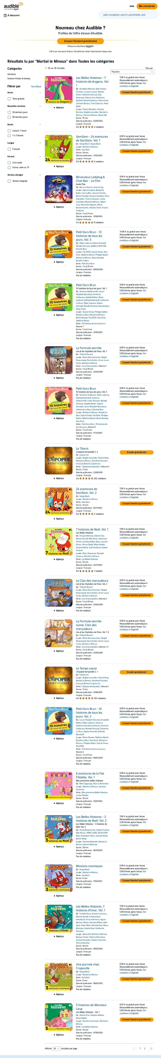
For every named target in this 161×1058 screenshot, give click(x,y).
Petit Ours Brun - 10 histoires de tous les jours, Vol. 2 (89, 712)
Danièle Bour (81, 249)
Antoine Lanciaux (99, 914)
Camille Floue (85, 914)
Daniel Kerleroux (91, 100)
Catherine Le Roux (84, 409)
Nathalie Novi (97, 925)
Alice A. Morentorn (101, 784)
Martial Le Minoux (90, 147)
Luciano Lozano (90, 92)
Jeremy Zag (98, 187)
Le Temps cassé (86, 668)
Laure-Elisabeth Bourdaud (95, 407)
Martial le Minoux (92, 202)
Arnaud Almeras (93, 919)
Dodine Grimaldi (99, 243)
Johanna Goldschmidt (88, 291)
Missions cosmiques (89, 866)
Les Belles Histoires (90, 559)
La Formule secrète (88, 348)
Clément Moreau (90, 115)
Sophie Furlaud (102, 830)
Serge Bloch (84, 144)
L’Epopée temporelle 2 (91, 467)
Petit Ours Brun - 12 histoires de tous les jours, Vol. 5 (89, 236)
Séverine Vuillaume (87, 395)
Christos (79, 92)
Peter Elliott (86, 925)
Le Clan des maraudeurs (92, 581)
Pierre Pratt (103, 100)
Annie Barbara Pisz (87, 830)
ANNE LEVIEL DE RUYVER (97, 833)
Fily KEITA (87, 252)
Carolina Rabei (89, 542)
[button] (80, 41)
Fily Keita (96, 415)
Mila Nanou (93, 539)
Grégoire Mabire (97, 1015)
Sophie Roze (89, 928)
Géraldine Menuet (87, 89)
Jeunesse (11, 74)
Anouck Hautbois (96, 196)
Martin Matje (81, 839)
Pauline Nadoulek (90, 842)
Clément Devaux (83, 103)
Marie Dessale (98, 258)
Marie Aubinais (93, 726)
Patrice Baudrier (89, 109)
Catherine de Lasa (89, 95)
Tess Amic (101, 318)
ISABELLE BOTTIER (98, 246)
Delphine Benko (88, 255)
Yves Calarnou (97, 103)
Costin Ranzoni (93, 401)
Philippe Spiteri (101, 255)
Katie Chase (81, 309)
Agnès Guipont (89, 190)
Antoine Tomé (95, 208)
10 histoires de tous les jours (93, 323)
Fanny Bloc (86, 193)
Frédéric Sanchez (98, 940)
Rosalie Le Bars (82, 261)
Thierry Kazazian (92, 199)
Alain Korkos (101, 89)
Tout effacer (36, 86)
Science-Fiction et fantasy (18, 78)
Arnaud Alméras (86, 536)
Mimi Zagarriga (85, 784)
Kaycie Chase (97, 252)
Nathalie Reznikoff (91, 300)
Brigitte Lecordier (91, 112)
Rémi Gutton (92, 360)
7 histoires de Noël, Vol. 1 (92, 529)
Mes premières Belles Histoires (95, 792)
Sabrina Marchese (97, 937)
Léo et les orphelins (90, 366)
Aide (132, 6)
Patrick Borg (103, 458)
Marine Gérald (82, 539)
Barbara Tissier (82, 937)
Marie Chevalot (82, 196)
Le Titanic (82, 448)
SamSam (86, 150)
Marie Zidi (102, 115)
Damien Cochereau (91, 1021)
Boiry (98, 542)
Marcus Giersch (86, 187)
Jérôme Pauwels (83, 940)
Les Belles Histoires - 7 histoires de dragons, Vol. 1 (92, 81)
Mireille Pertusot (83, 246)
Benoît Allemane (90, 844)
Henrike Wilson (96, 922)
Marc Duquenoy (89, 553)
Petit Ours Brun (88, 263)
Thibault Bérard (85, 354)
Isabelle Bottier (91, 297)
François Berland (83, 464)
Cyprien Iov (84, 455)
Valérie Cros (90, 97)
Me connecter (147, 6)
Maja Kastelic (99, 544)
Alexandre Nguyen (88, 205)
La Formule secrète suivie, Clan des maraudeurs (88, 625)
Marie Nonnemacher (91, 357)
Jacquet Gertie (82, 547)
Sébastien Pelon (88, 836)
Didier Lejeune (85, 243)
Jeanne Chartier (99, 193)
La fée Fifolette (82, 795)
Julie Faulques (95, 547)
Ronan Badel (87, 544)
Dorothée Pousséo (99, 461)
